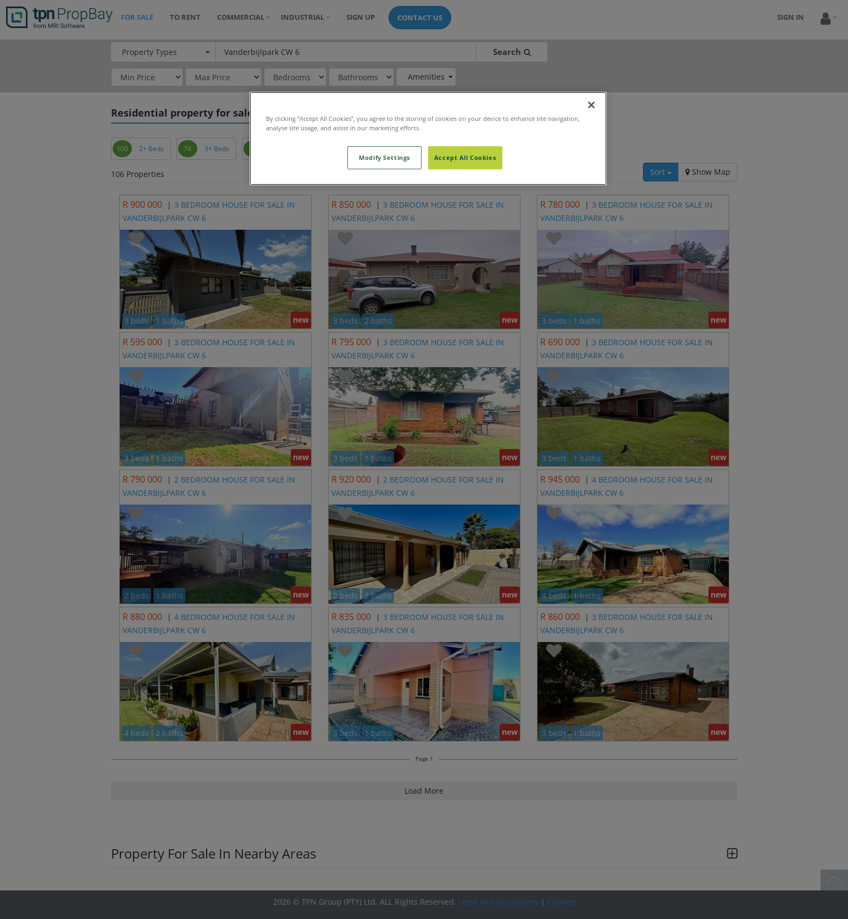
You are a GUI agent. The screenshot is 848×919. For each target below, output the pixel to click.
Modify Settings (384, 157)
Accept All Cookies (465, 157)
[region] (428, 138)
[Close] (591, 105)
